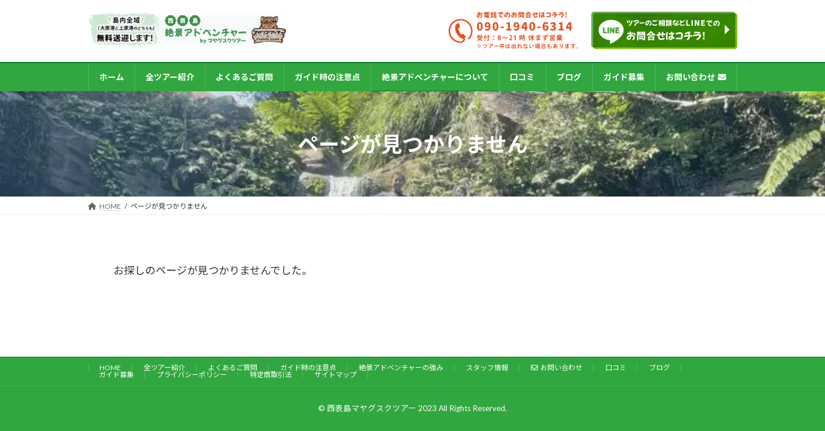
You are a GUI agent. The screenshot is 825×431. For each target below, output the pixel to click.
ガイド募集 (116, 374)
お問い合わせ (557, 367)
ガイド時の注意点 (308, 367)
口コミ (615, 367)
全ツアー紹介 (164, 367)
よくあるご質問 (232, 367)
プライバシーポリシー (192, 374)
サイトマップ (336, 374)
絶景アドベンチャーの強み (401, 367)
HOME (110, 367)
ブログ (659, 367)
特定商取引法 (271, 374)
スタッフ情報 (487, 367)
